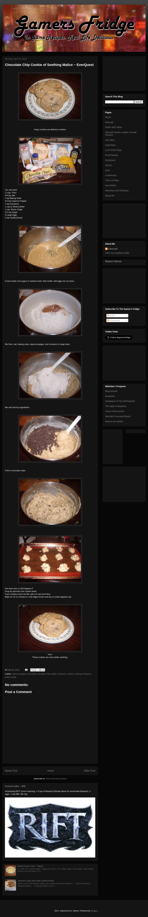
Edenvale (113, 249)
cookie (70, 674)
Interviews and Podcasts (117, 190)
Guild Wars (110, 145)
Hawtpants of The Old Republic (120, 401)
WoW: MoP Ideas (113, 127)
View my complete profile (117, 253)
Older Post (89, 770)
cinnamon (61, 674)
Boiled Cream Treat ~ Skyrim (30, 866)
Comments (113, 320)
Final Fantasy (111, 155)
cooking (77, 674)
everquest (86, 674)
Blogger (94, 911)
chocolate (31, 674)
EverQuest (110, 160)
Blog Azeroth (111, 391)
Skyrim (108, 165)
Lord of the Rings (113, 150)
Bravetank (110, 396)
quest (7, 677)
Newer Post (11, 770)
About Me (109, 195)
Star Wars (110, 140)
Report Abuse (113, 261)
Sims (107, 170)
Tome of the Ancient (114, 411)
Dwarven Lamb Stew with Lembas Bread (36, 881)
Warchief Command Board (117, 416)
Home (50, 770)
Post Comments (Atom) (56, 778)
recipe (13, 677)
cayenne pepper (19, 674)
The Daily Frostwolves (115, 406)
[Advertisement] (124, 73)
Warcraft (109, 122)
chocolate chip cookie (46, 674)
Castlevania (110, 175)
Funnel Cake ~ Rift (15, 786)
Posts (111, 315)
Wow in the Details (114, 421)
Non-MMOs (110, 185)
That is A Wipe (112, 180)
